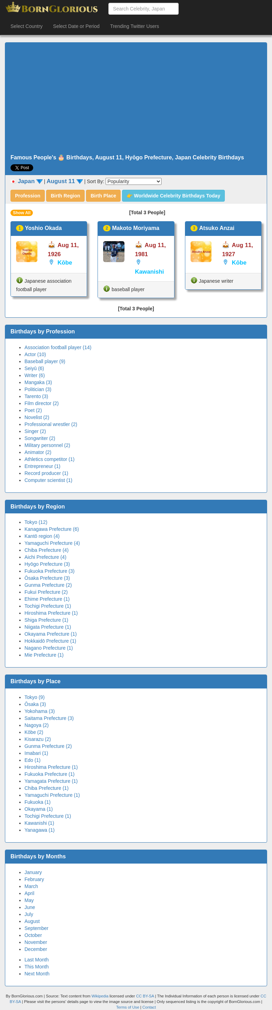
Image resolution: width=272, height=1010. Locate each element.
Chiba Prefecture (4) (46, 550)
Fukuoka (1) (37, 802)
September (36, 928)
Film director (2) (41, 403)
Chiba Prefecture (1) (46, 788)
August (32, 921)
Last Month (36, 959)
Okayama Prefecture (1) (50, 634)
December (35, 949)
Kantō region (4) (41, 536)
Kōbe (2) (33, 732)
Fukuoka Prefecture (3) (49, 571)
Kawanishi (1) (39, 823)
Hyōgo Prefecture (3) (47, 564)
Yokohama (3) (39, 711)
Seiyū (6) (34, 368)
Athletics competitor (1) (49, 459)
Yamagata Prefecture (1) (51, 781)
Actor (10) (35, 354)
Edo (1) (32, 760)
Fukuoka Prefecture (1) (49, 774)
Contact (149, 1007)
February (34, 879)
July (28, 914)
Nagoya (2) (36, 725)
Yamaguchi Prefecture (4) (52, 543)
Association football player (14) (57, 347)
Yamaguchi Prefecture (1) (52, 795)
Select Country (26, 26)
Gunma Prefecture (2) (48, 585)
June (29, 907)
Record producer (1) (46, 473)
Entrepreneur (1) (42, 466)
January (33, 872)
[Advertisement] (136, 98)
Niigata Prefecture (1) (47, 627)
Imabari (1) (36, 753)
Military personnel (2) (47, 445)
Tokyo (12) (35, 522)
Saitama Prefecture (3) (49, 718)
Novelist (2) (36, 417)
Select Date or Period (76, 26)
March (31, 886)
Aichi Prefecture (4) (45, 557)
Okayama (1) (38, 809)
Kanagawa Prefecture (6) (51, 529)
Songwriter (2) (39, 438)
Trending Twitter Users (134, 26)
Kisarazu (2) (37, 739)
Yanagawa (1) (39, 830)
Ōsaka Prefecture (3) (47, 578)
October (33, 935)
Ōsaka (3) (35, 704)
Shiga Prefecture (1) (46, 620)
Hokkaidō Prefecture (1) (50, 641)
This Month (36, 966)
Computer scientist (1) (48, 480)
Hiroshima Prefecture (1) (51, 613)
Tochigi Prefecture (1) (47, 606)
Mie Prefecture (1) (44, 655)
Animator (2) (37, 452)
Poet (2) (33, 410)
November (35, 942)
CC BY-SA (145, 996)
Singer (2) (35, 431)
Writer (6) (34, 375)
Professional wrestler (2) (50, 424)
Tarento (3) (36, 396)
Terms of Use (128, 1007)
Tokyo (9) (34, 697)
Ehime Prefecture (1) (47, 599)
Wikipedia (100, 996)
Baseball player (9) (44, 361)
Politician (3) (37, 389)
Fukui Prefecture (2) (46, 592)
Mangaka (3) (38, 382)
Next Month (37, 973)
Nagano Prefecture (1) (48, 648)
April (29, 893)
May (29, 900)
